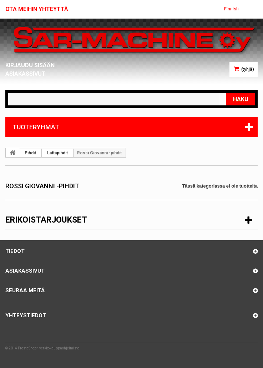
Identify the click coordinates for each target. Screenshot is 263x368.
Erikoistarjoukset (46, 220)
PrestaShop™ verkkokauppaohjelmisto (48, 348)
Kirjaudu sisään (30, 65)
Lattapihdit (57, 152)
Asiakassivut (25, 73)
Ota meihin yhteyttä (36, 9)
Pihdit (30, 152)
